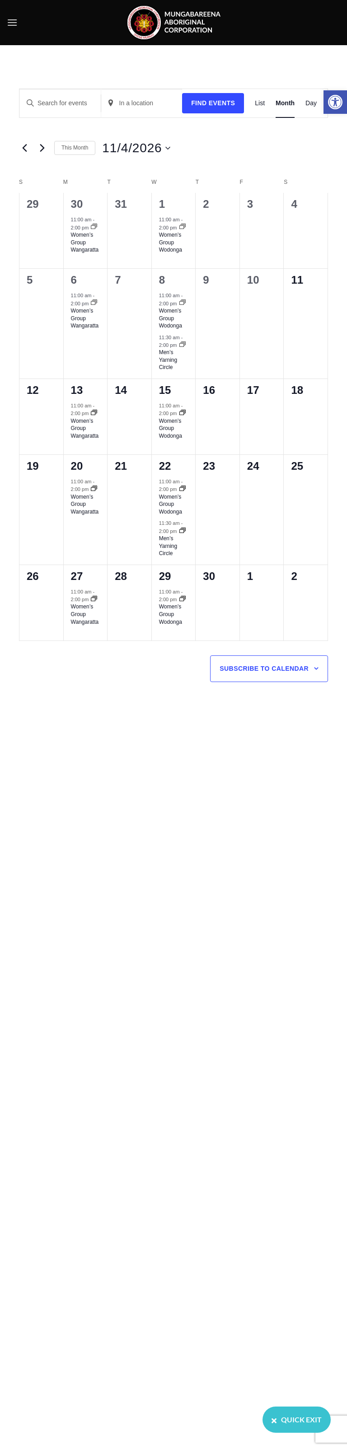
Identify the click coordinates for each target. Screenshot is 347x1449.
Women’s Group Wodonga (170, 242)
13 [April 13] (77, 390)
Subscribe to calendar (264, 668)
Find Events (213, 103)
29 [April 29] (165, 576)
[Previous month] (24, 148)
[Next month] (42, 148)
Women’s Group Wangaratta (85, 242)
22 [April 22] (165, 466)
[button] (335, 102)
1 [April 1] (162, 204)
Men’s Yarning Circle (168, 359)
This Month (74, 148)
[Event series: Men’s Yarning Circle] (182, 345)
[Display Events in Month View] (285, 103)
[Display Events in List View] (260, 103)
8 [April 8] (162, 280)
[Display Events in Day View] (311, 103)
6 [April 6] (74, 280)
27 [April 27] (77, 576)
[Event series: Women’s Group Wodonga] (182, 227)
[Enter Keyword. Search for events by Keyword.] (60, 103)
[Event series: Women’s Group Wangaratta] (94, 227)
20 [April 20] (77, 466)
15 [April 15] (165, 390)
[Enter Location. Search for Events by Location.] (142, 103)
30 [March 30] (77, 204)
